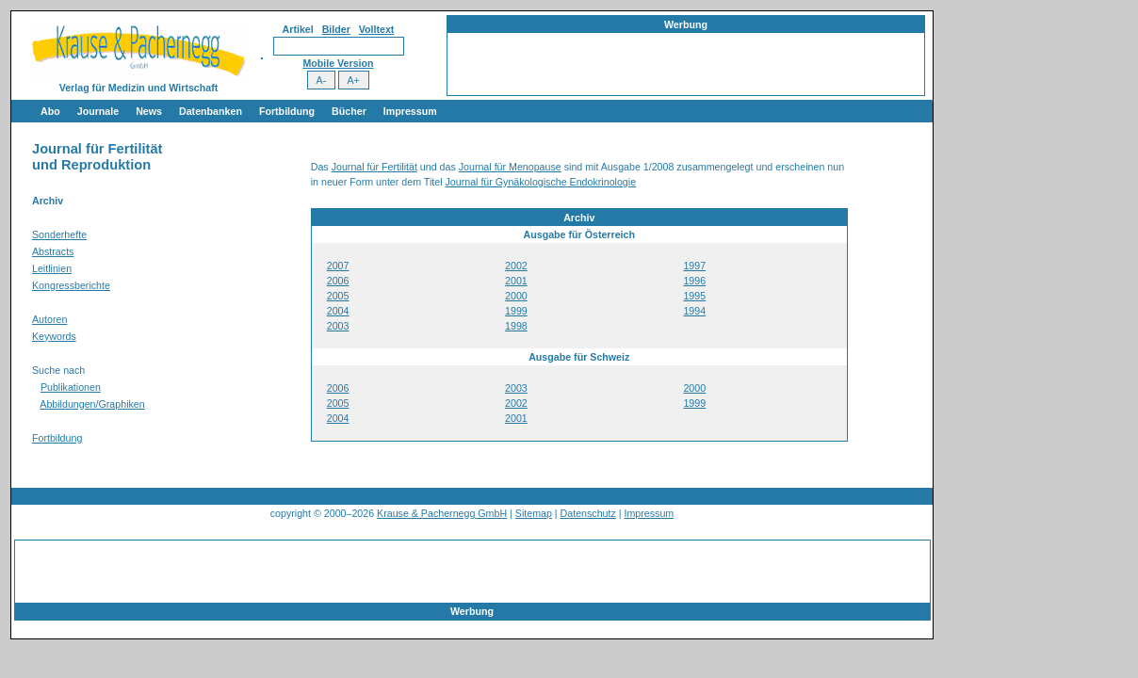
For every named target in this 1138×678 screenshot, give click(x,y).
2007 (338, 265)
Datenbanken (210, 111)
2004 (338, 310)
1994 (694, 310)
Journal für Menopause (510, 166)
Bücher (349, 111)
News (149, 111)
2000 (516, 295)
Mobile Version (337, 63)
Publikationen (71, 387)
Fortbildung (287, 111)
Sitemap (533, 513)
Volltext (377, 29)
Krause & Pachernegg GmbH (442, 513)
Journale (98, 111)
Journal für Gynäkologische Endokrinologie (541, 181)
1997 (694, 265)
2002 (516, 265)
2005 (338, 295)
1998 (516, 325)
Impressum (410, 111)
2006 (338, 280)
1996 (694, 280)
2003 (338, 325)
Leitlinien (52, 268)
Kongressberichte (71, 285)
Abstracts (52, 251)
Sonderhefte (59, 234)
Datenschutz (588, 513)
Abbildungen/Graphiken (92, 404)
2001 (516, 280)
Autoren (49, 319)
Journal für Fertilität (374, 166)
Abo (50, 111)
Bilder (336, 29)
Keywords (54, 336)
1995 (694, 295)
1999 (516, 310)
